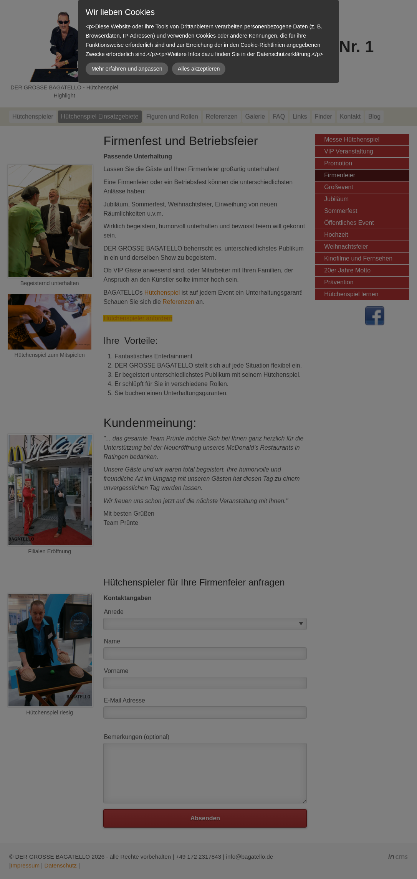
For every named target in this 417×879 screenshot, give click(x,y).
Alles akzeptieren (199, 69)
